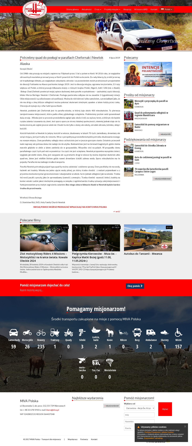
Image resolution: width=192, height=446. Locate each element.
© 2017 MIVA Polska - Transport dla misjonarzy (42, 439)
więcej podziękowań (162, 179)
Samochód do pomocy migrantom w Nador (152, 126)
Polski (166, 9)
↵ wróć (116, 211)
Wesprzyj (127, 9)
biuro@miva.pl (52, 410)
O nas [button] (98, 9)
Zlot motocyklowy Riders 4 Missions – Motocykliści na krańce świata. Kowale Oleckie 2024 (44, 257)
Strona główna (72, 9)
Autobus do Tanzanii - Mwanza (143, 253)
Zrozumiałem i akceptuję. (153, 438)
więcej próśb (165, 134)
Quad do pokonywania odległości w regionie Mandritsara (151, 114)
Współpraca (72, 439)
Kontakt (154, 9)
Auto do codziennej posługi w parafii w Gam (153, 158)
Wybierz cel (129, 403)
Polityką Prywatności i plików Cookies (159, 432)
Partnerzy (84, 439)
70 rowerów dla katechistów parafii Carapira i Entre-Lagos (151, 170)
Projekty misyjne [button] (112, 9)
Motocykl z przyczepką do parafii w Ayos (151, 102)
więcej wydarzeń (112, 406)
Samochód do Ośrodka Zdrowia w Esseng (150, 147)
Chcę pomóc (135, 286)
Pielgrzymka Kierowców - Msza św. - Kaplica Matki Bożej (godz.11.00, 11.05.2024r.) (94, 257)
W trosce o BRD (141, 9)
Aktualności (86, 9)
